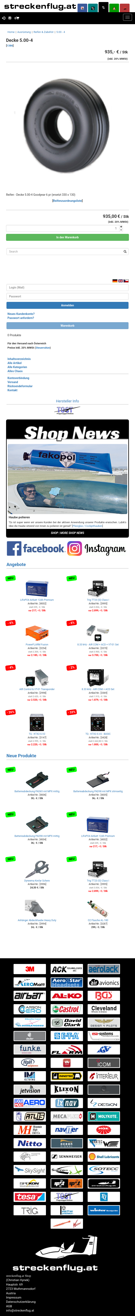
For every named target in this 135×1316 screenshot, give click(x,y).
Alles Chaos (15, 371)
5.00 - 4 (60, 31)
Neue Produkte (21, 755)
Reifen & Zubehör (44, 31)
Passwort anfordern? (20, 318)
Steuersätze (43, 347)
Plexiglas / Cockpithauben (87, 525)
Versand (12, 382)
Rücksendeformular (20, 386)
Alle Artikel (14, 363)
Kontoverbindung (18, 378)
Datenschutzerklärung (21, 1302)
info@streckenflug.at (20, 1310)
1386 (10, 45)
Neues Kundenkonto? (21, 313)
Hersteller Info (67, 401)
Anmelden (67, 305)
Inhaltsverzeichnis (19, 359)
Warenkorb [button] (67, 325)
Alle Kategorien (17, 367)
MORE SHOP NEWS (72, 533)
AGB (9, 1306)
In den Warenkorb (67, 237)
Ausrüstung (24, 31)
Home (11, 31)
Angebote (16, 564)
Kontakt (12, 390)
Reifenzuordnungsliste (67, 200)
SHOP (54, 533)
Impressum (13, 1297)
